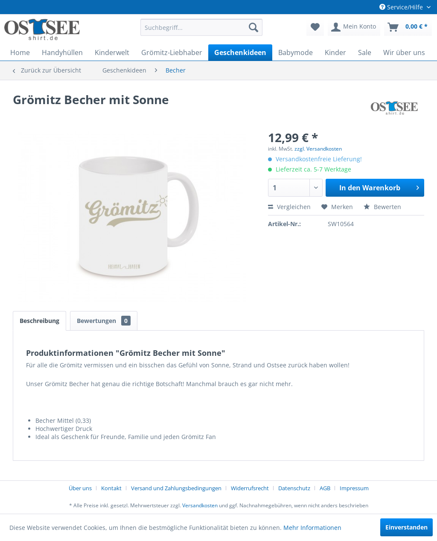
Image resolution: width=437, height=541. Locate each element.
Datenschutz (294, 488)
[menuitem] (201, 27)
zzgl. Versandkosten (318, 148)
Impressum (354, 488)
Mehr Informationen (312, 528)
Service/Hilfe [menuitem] (402, 7)
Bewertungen (104, 321)
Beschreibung (39, 321)
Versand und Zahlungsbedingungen (176, 488)
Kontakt (111, 488)
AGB (325, 488)
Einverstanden (406, 527)
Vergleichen (289, 207)
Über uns (80, 488)
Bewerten (382, 207)
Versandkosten (200, 505)
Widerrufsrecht (250, 488)
